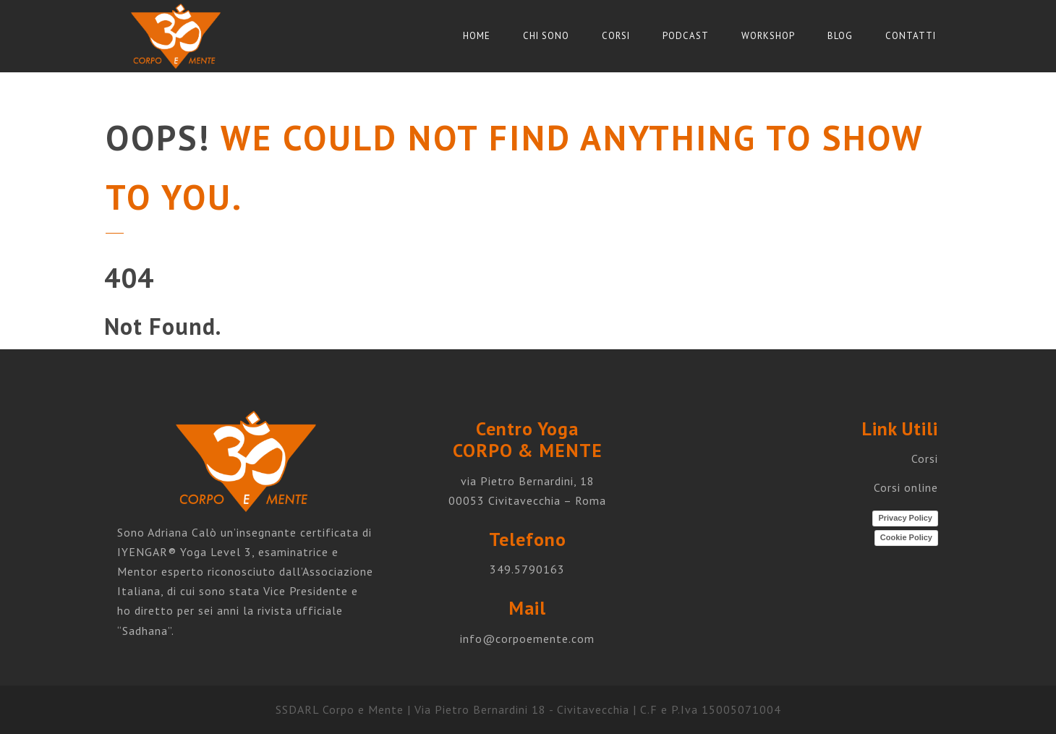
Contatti (910, 36)
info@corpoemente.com (527, 638)
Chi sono (546, 36)
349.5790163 (527, 569)
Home (476, 36)
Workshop (768, 36)
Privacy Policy (905, 517)
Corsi (616, 36)
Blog (840, 36)
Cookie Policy (906, 537)
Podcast (686, 36)
